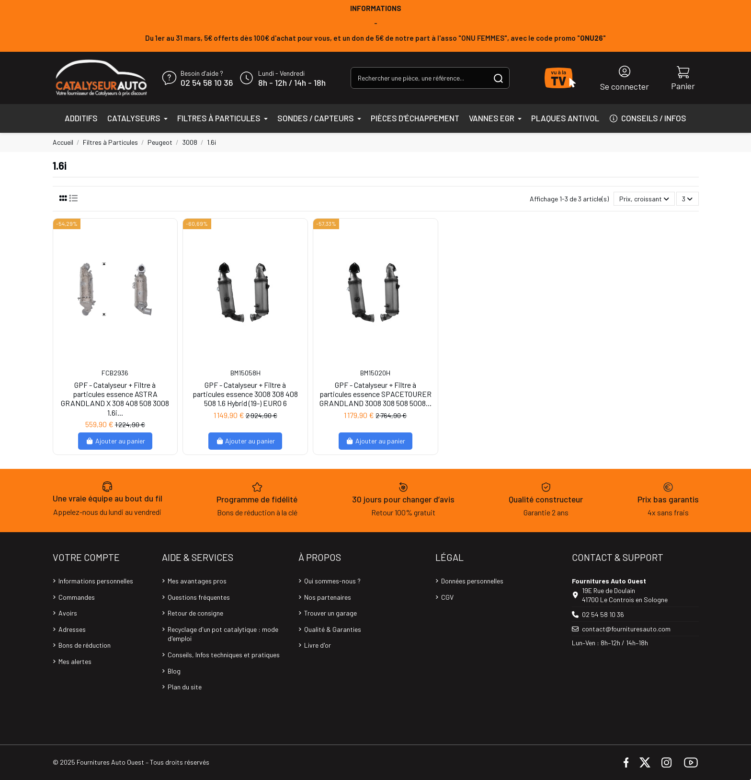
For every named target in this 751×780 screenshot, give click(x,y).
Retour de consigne (195, 613)
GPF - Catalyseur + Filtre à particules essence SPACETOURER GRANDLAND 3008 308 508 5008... (375, 393)
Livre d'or (317, 645)
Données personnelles (472, 581)
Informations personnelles (95, 581)
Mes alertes (74, 661)
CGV (447, 597)
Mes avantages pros (197, 581)
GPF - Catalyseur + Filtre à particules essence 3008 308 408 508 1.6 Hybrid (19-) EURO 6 (245, 393)
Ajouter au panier (115, 441)
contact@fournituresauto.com (626, 629)
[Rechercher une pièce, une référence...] (498, 78)
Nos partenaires (327, 597)
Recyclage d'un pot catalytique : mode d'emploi (223, 634)
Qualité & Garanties (332, 629)
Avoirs (67, 613)
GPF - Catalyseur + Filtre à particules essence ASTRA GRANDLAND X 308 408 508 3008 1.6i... (115, 398)
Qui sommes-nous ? (332, 581)
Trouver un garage (330, 613)
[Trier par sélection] (644, 199)
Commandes (76, 597)
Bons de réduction (84, 645)
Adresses (72, 629)
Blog (174, 671)
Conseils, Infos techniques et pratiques (224, 655)
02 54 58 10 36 (207, 83)
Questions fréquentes (199, 597)
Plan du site (185, 687)
